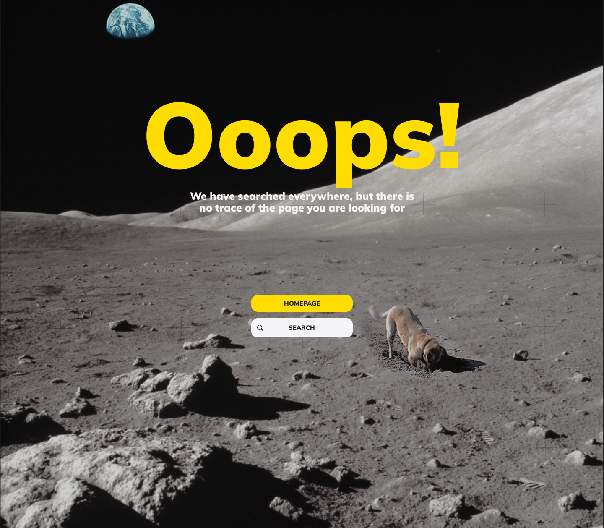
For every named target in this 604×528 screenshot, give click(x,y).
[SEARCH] (301, 327)
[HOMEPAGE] (302, 303)
